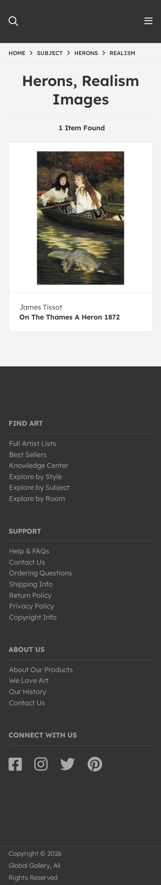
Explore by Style (35, 476)
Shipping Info (31, 584)
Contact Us (27, 562)
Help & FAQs (29, 551)
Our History (27, 691)
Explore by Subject (39, 487)
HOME (17, 52)
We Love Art (29, 680)
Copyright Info (33, 617)
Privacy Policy (31, 606)
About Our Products (41, 669)
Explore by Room (37, 498)
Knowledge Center (38, 465)
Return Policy (30, 595)
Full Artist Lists (32, 443)
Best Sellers (28, 454)
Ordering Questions (40, 572)
